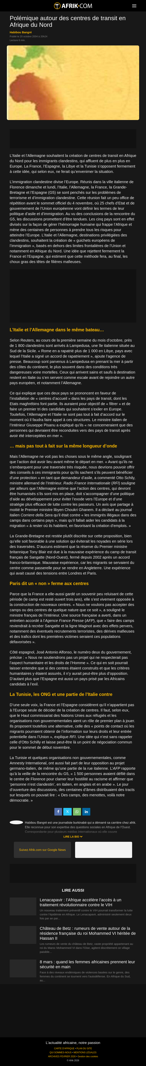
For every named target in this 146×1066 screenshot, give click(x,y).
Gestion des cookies (88, 1056)
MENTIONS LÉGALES (85, 1052)
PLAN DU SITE (84, 1048)
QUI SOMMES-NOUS (61, 1052)
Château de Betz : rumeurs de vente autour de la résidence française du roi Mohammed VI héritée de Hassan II (88, 933)
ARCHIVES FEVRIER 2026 (61, 1056)
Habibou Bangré (21, 32)
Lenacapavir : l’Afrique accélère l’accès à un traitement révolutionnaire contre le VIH (80, 902)
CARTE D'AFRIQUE (64, 1048)
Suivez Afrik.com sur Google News (42, 849)
